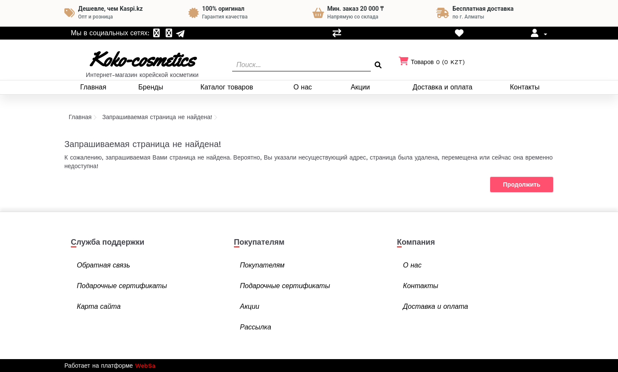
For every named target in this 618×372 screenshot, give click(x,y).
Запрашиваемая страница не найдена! (157, 117)
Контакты (524, 87)
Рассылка (255, 327)
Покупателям (262, 265)
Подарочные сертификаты (122, 286)
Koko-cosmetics (142, 59)
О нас (303, 87)
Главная (93, 87)
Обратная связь (103, 265)
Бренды (150, 87)
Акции (360, 87)
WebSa (145, 365)
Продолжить (521, 184)
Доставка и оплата (443, 87)
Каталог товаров (226, 87)
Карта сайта (99, 306)
